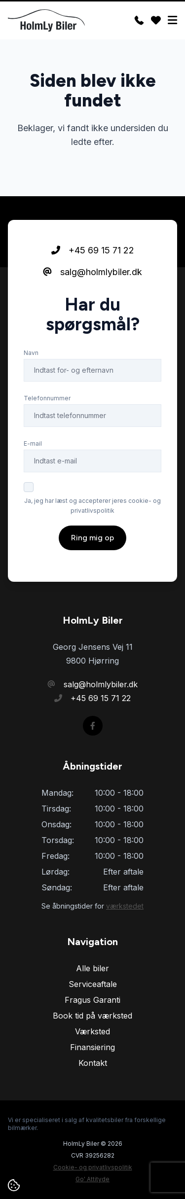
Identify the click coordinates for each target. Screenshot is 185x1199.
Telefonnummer (47, 398)
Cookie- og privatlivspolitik (92, 1167)
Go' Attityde (92, 1179)
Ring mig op (92, 537)
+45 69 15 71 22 (92, 250)
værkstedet (125, 906)
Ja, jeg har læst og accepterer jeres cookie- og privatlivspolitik (92, 505)
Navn (31, 352)
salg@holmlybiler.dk (92, 272)
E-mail (33, 443)
